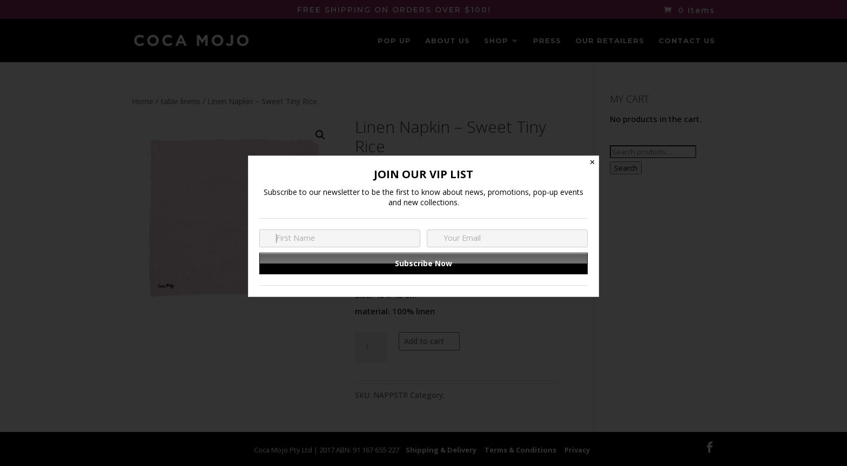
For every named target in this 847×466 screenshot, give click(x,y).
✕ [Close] (592, 162)
